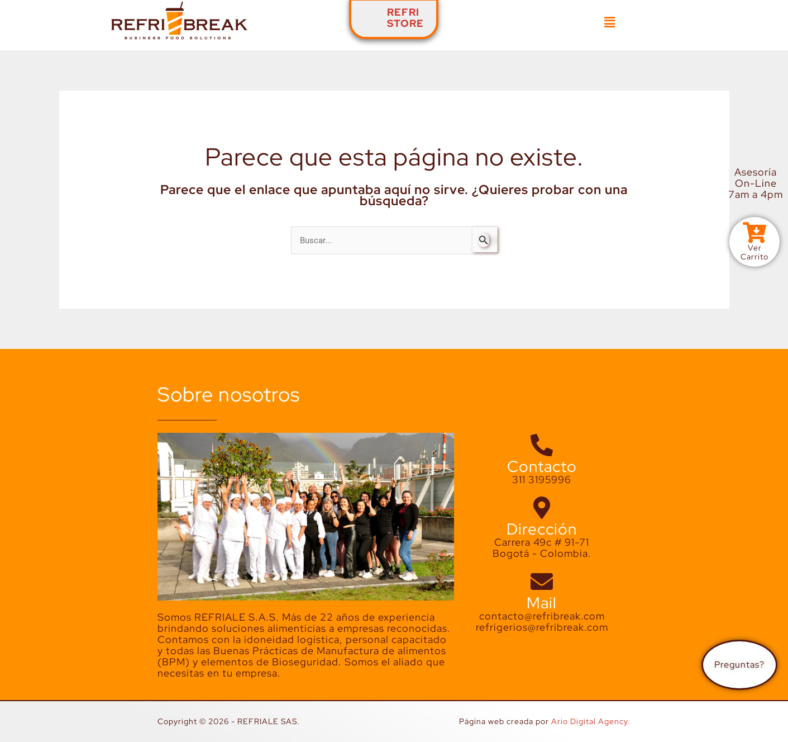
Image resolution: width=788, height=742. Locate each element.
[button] (610, 22)
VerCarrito (754, 252)
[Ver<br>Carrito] (754, 233)
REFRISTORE (405, 18)
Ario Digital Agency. (591, 722)
